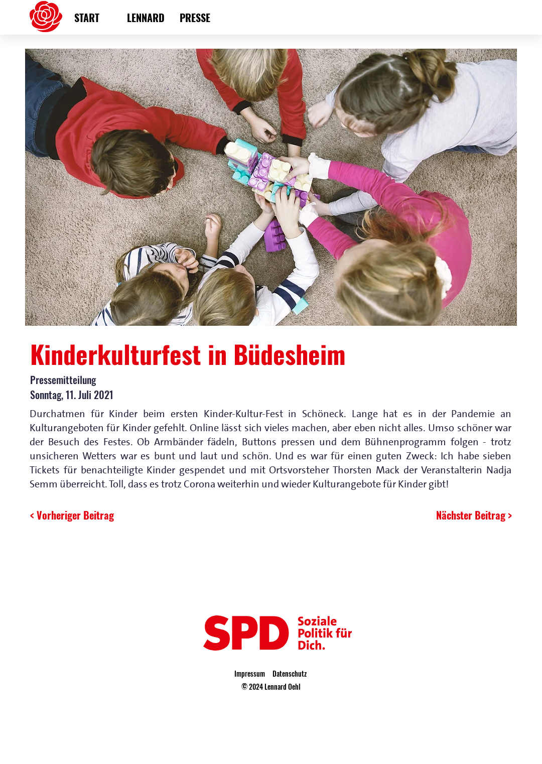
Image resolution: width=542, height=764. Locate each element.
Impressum (249, 673)
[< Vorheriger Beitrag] (73, 515)
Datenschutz (290, 673)
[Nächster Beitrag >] (465, 515)
